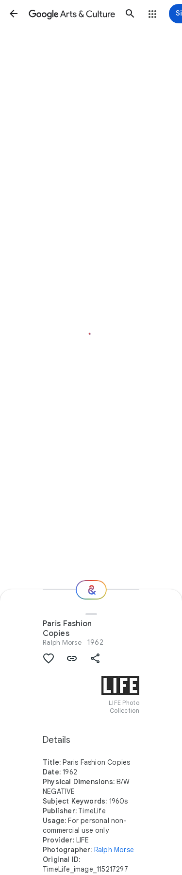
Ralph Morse (62, 642)
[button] (13, 13)
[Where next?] (91, 590)
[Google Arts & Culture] (71, 13)
